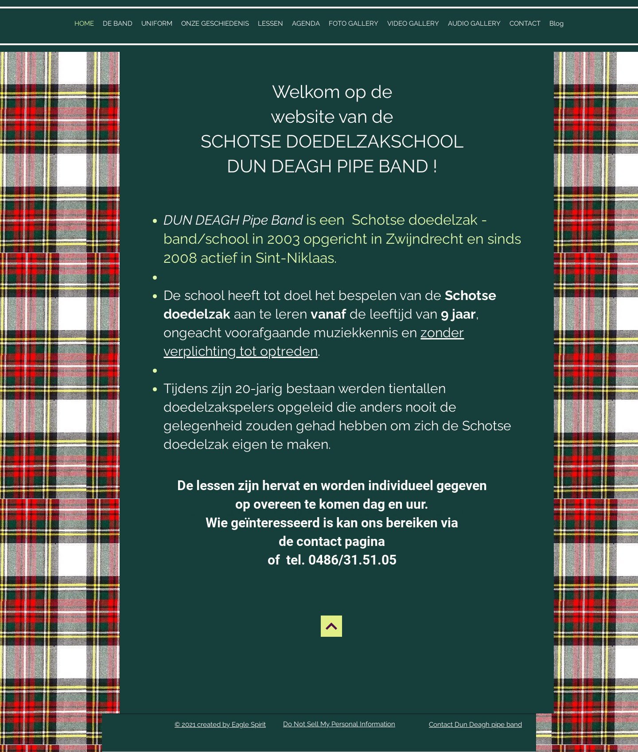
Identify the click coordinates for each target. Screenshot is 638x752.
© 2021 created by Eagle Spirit (220, 725)
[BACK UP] (331, 626)
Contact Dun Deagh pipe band (475, 725)
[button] (215, 23)
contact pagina (340, 541)
